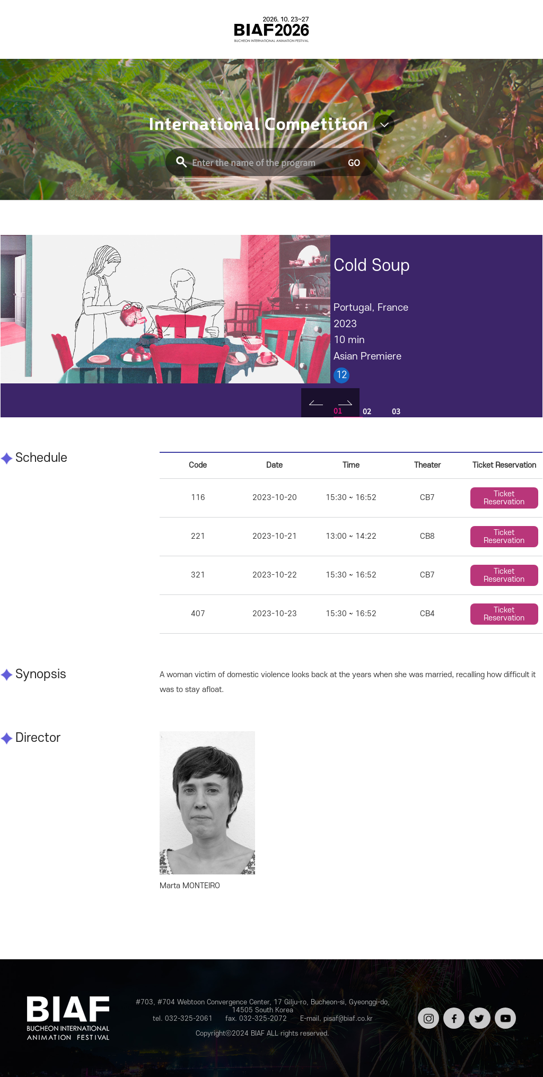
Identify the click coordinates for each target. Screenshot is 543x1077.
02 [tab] (367, 411)
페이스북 (452, 1015)
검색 (516, 29)
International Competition (258, 124)
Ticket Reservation (504, 497)
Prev (315, 402)
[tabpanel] (165, 309)
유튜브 (504, 1011)
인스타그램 (427, 1015)
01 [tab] (338, 410)
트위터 (478, 1011)
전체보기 (27, 29)
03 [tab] (396, 411)
